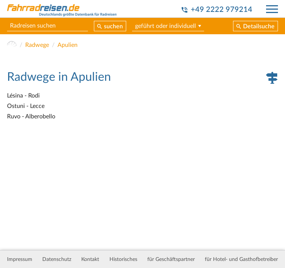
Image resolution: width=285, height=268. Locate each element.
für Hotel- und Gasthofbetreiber (241, 259)
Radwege (37, 45)
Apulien (68, 45)
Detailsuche (259, 26)
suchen (113, 26)
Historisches (123, 259)
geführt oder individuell (165, 26)
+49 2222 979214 (221, 9)
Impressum (19, 259)
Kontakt (90, 259)
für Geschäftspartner (171, 259)
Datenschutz (56, 259)
